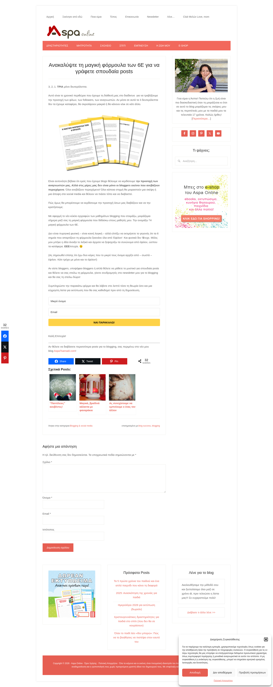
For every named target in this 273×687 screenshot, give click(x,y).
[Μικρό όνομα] (104, 301)
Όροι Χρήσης (90, 663)
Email (47, 513)
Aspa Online (137, 31)
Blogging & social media (81, 426)
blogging (156, 426)
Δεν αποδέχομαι (222, 672)
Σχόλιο (47, 462)
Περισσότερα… (201, 118)
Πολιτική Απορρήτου (223, 680)
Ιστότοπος (48, 529)
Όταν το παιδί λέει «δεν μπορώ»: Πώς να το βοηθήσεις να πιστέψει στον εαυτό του (136, 637)
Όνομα (47, 497)
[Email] (104, 312)
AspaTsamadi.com (65, 350)
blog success (145, 426)
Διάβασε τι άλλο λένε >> (201, 612)
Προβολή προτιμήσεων (252, 672)
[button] (266, 639)
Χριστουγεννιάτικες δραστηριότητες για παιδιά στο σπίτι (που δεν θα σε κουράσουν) (136, 621)
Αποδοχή (195, 672)
